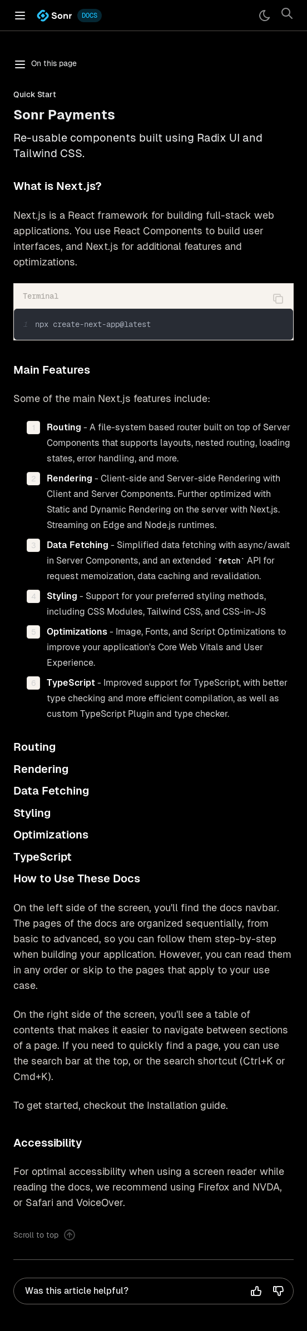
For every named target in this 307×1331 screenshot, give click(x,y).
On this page (45, 64)
